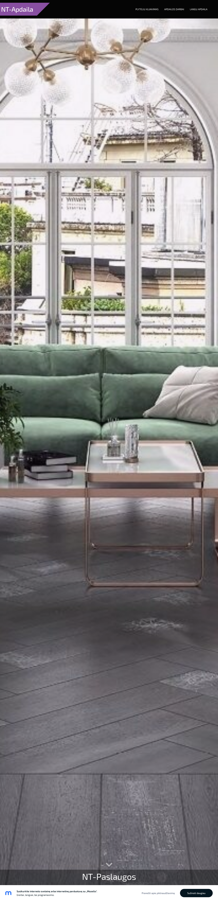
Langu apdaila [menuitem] (196, 6)
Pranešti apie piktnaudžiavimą (158, 893)
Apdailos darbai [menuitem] (171, 6)
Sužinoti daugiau (196, 893)
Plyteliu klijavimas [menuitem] (144, 6)
